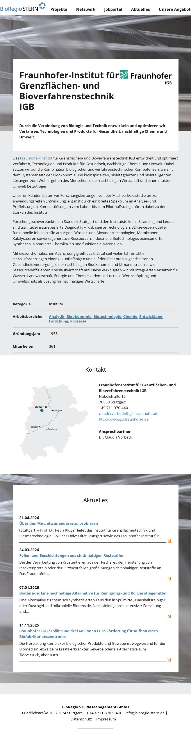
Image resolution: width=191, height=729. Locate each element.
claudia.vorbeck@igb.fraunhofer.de (128, 413)
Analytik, (57, 316)
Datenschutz (81, 719)
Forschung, (59, 321)
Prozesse (78, 321)
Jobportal (113, 9)
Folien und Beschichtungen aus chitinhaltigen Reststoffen (72, 555)
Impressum (106, 719)
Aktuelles (140, 9)
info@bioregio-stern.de (145, 712)
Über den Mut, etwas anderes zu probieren (58, 523)
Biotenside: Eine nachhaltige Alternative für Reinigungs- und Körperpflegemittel (92, 593)
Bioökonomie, (79, 316)
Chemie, (130, 316)
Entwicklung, (151, 316)
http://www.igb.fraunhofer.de (124, 419)
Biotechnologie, (107, 316)
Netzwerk (85, 9)
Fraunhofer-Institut (36, 158)
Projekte (58, 9)
